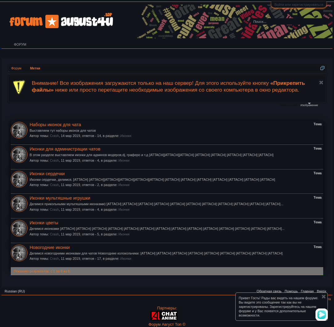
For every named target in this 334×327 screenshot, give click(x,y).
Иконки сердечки (47, 173)
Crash (54, 136)
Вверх (321, 291)
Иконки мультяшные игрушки (60, 198)
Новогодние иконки (50, 247)
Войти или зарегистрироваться (298, 4)
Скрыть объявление (321, 82)
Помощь (291, 291)
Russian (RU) (15, 291)
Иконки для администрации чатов (65, 149)
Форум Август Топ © (166, 324)
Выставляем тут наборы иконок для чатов (63, 130)
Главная (307, 291)
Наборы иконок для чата (55, 124)
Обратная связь (269, 291)
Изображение (309, 105)
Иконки (125, 136)
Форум (20, 44)
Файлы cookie (288, 105)
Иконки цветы (44, 222)
